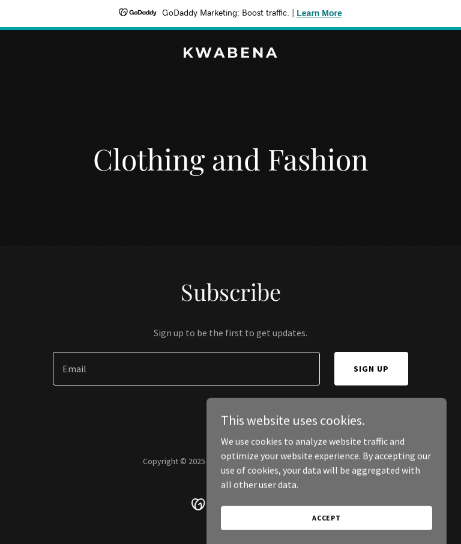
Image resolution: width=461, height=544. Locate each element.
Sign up (371, 368)
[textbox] (186, 368)
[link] (230, 54)
